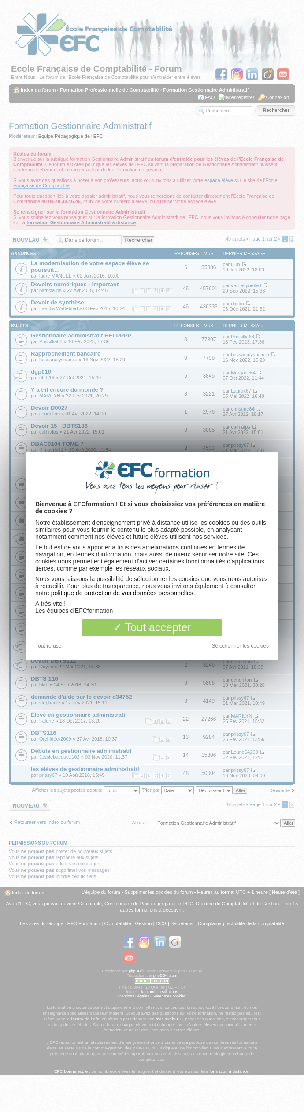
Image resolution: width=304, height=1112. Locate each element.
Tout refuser (49, 646)
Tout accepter (152, 627)
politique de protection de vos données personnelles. (123, 593)
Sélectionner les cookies (240, 646)
